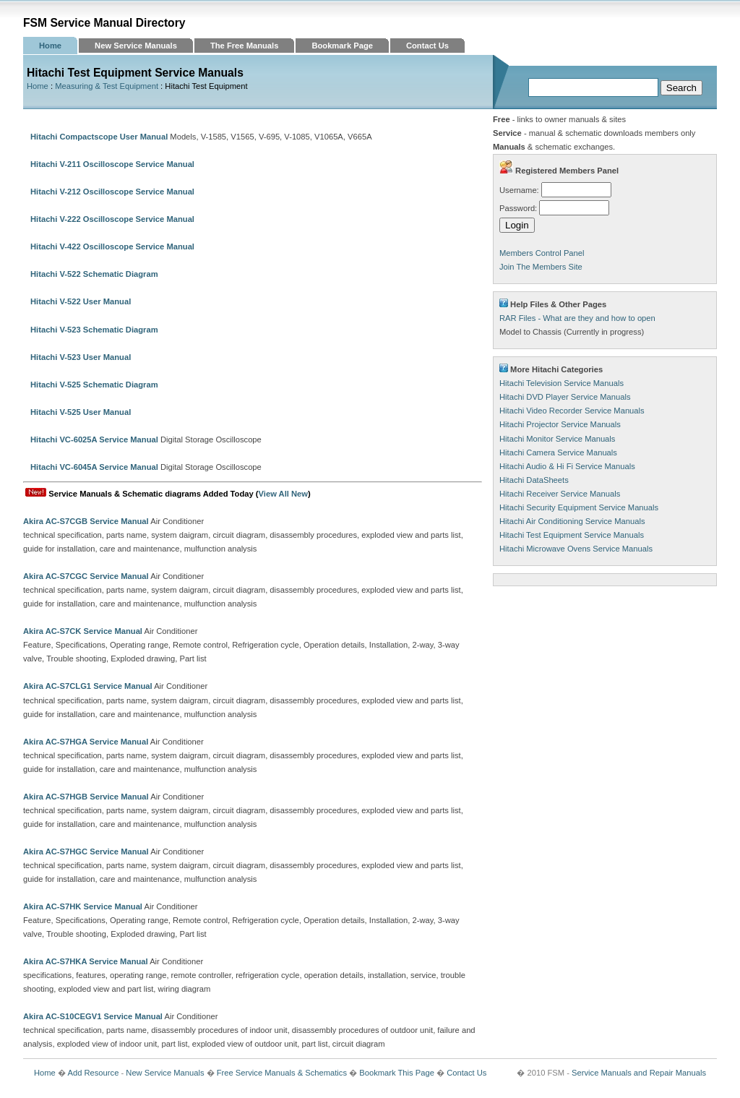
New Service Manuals (136, 45)
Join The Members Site (540, 266)
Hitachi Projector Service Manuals (560, 424)
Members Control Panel (542, 253)
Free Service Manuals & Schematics (282, 1072)
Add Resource (93, 1072)
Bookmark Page (342, 45)
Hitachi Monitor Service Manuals (557, 438)
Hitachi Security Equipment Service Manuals (578, 507)
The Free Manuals (244, 45)
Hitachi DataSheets (534, 480)
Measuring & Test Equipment (106, 86)
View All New (283, 493)
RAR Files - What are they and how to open (577, 318)
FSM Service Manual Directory (104, 23)
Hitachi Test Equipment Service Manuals (571, 535)
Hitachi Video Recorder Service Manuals (572, 410)
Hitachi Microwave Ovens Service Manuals (576, 548)
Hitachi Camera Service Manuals (558, 452)
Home (50, 45)
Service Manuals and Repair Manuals (639, 1072)
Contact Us (427, 45)
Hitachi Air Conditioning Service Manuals (572, 521)
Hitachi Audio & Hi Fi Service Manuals (567, 466)
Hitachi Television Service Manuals (561, 383)
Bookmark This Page (396, 1072)
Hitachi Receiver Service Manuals (559, 493)
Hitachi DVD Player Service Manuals (565, 397)
